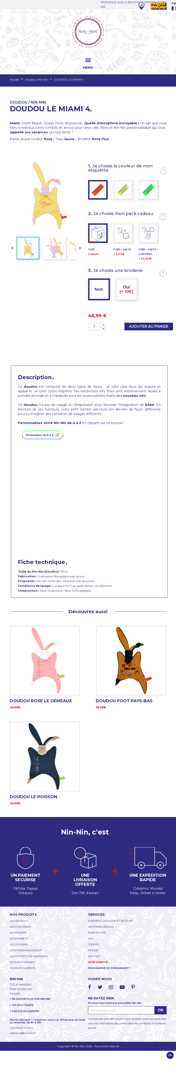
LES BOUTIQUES (22, 1005)
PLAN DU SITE (97, 932)
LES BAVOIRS (18, 932)
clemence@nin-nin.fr (23, 1033)
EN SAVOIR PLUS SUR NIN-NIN (31, 998)
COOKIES (93, 944)
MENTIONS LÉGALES (101, 926)
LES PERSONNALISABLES (26, 950)
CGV (90, 938)
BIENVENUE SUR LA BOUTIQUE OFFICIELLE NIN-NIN (133, 4)
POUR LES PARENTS (22, 968)
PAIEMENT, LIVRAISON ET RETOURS (110, 920)
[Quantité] (94, 326)
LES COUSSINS (19, 944)
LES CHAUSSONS (20, 926)
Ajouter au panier (148, 326)
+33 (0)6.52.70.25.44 (21, 1028)
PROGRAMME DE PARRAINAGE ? (109, 968)
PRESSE (93, 950)
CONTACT (94, 956)
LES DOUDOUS (19, 920)
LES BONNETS (19, 938)
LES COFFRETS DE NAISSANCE (29, 956)
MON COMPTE (98, 962)
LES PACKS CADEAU (22, 962)
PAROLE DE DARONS (25, 1011)
